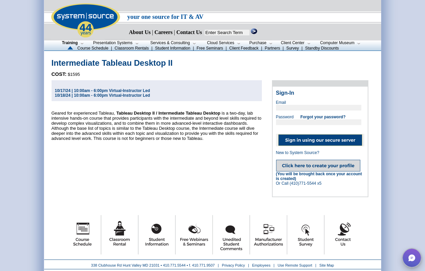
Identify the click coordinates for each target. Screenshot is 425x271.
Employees (261, 265)
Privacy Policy (234, 265)
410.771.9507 (203, 265)
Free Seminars (209, 48)
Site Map (327, 265)
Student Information (172, 48)
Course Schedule (93, 48)
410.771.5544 (174, 265)
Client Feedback (244, 48)
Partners (272, 48)
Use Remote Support (295, 265)
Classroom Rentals (132, 48)
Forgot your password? (322, 117)
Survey (292, 48)
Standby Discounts (322, 48)
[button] (412, 258)
